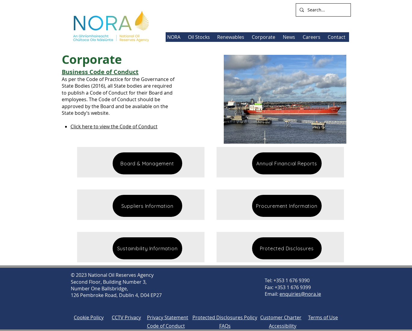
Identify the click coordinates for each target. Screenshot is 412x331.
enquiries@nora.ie (300, 294)
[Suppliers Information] (147, 206)
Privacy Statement (167, 317)
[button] (232, 37)
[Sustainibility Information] (147, 248)
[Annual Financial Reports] (287, 163)
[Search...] (322, 10)
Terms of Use (323, 317)
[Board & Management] (147, 163)
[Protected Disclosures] (287, 248)
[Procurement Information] (287, 206)
